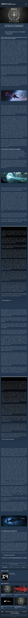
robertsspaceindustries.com (17, 557)
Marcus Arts (9, 24)
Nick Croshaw (8, 165)
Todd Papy (16, 564)
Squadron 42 (22, 563)
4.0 (4, 563)
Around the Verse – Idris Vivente (20, 594)
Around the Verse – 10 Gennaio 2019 (7, 607)
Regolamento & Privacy (10, 611)
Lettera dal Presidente (9, 563)
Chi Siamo (16, 611)
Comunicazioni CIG (19, 24)
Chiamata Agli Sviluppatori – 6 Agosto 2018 (7, 594)
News (23, 24)
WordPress (25, 611)
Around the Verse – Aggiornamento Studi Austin (20, 607)
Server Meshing (16, 563)
